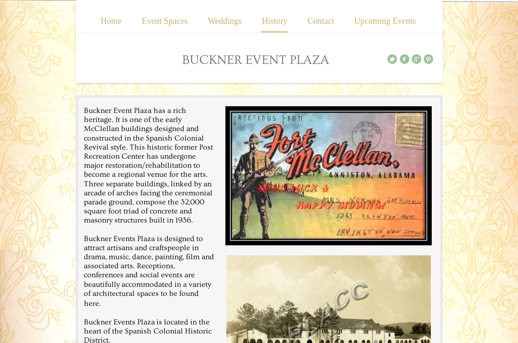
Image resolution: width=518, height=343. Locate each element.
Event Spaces (164, 21)
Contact (320, 21)
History (274, 21)
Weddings (225, 21)
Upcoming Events (385, 21)
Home (111, 21)
